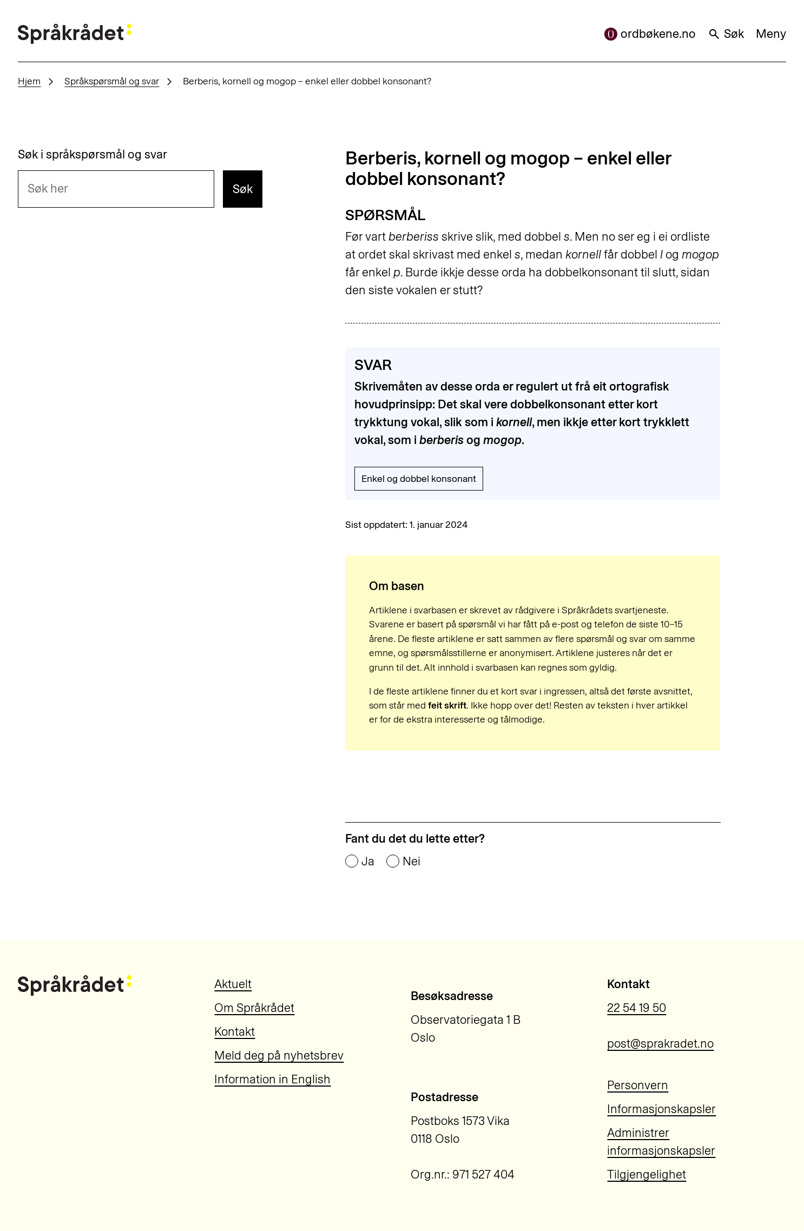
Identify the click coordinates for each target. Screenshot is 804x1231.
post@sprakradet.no (660, 1043)
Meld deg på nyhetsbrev (279, 1055)
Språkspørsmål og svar (111, 81)
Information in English (272, 1079)
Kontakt (234, 1031)
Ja (367, 861)
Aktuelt (233, 984)
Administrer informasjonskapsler (661, 1142)
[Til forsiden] (74, 34)
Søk (726, 34)
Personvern (637, 1085)
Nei (411, 861)
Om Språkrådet (254, 1008)
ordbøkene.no (650, 34)
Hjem (29, 81)
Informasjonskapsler (661, 1109)
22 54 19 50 (636, 1008)
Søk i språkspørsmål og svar (92, 154)
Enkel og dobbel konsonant (418, 478)
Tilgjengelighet (646, 1174)
